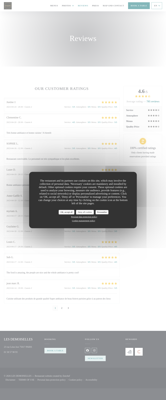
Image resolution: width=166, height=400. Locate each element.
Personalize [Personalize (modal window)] (102, 212)
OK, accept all (66, 212)
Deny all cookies (85, 212)
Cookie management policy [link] (83, 220)
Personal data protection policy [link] (84, 217)
